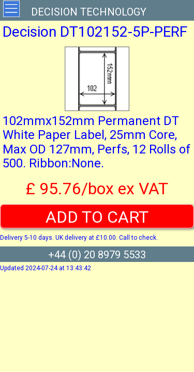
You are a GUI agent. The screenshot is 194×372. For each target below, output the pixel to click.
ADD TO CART (97, 217)
